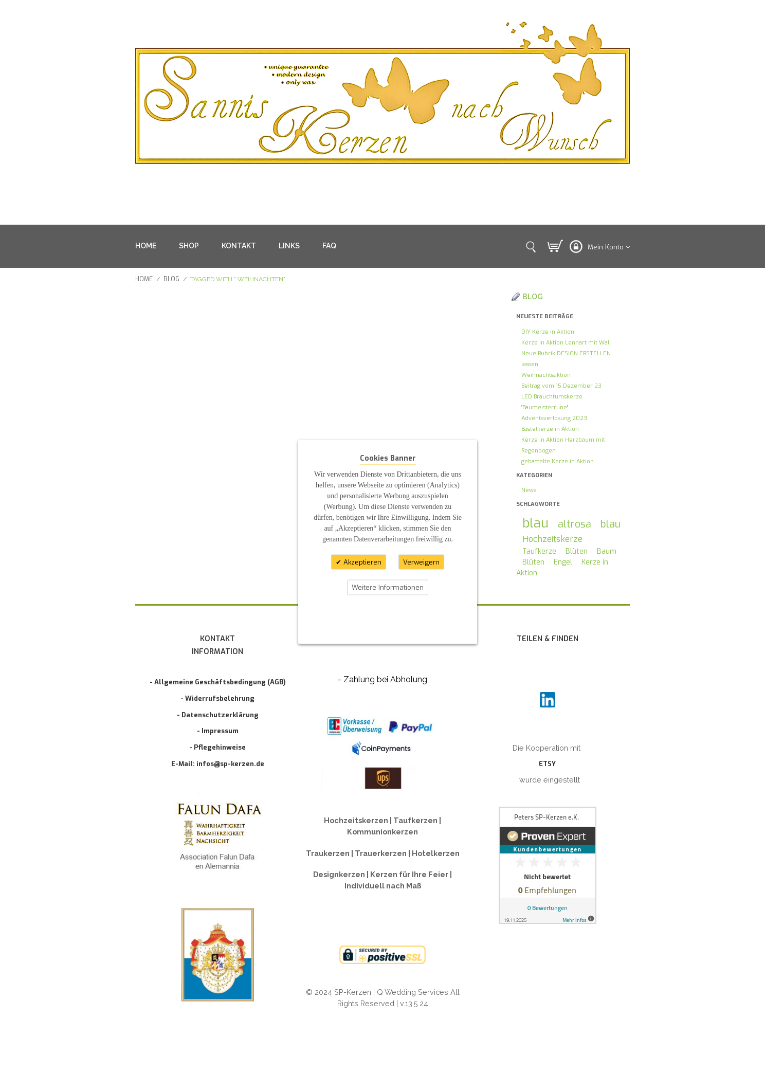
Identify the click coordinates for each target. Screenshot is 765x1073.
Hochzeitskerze (552, 538)
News (528, 490)
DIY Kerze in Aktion (547, 332)
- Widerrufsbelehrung (217, 698)
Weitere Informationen (388, 587)
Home (144, 279)
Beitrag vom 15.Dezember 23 (561, 386)
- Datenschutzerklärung (218, 715)
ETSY (547, 763)
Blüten (577, 551)
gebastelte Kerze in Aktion (557, 461)
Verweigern (421, 561)
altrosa (574, 524)
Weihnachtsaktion (546, 375)
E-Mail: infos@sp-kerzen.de (217, 763)
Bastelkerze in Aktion (550, 429)
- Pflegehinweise (217, 747)
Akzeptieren (361, 561)
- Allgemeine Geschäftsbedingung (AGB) (218, 682)
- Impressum (218, 730)
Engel (563, 562)
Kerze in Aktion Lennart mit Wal (565, 343)
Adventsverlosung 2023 (554, 418)
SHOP (189, 246)
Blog (171, 279)
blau (535, 523)
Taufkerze (539, 551)
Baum (606, 551)
